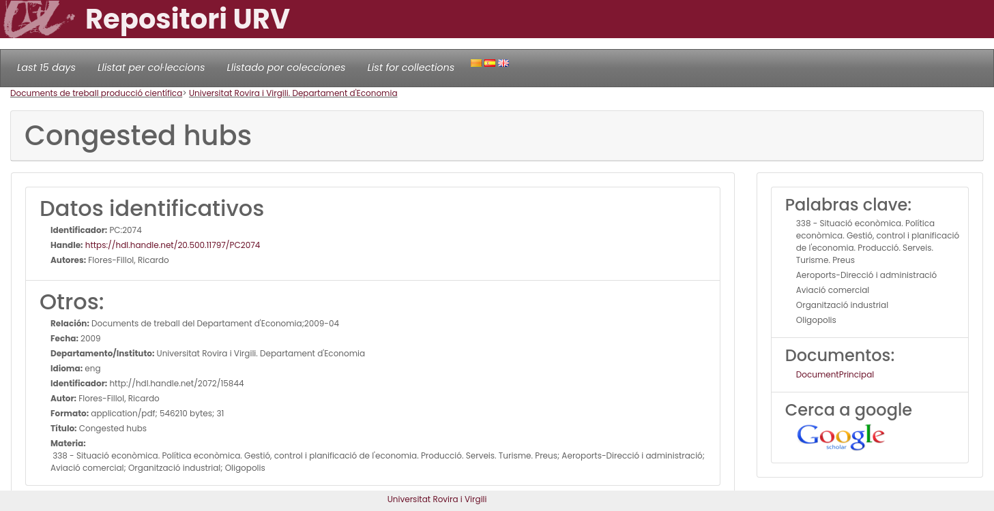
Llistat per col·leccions (151, 67)
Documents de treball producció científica (96, 93)
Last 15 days (46, 67)
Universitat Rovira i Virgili (437, 499)
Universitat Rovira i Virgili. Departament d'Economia (293, 93)
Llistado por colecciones (286, 67)
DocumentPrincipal (835, 374)
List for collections (410, 67)
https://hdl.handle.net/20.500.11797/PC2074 (172, 245)
